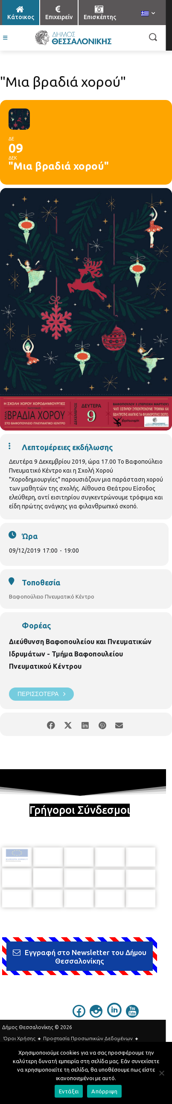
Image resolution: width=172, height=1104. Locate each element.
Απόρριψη (104, 1091)
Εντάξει (69, 1091)
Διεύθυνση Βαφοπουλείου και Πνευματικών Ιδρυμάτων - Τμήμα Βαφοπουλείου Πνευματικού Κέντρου (80, 654)
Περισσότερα (41, 694)
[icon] (78, 1012)
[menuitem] (148, 14)
